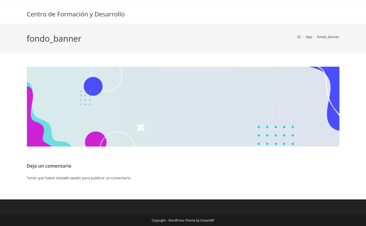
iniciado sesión (68, 177)
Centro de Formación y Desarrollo (76, 14)
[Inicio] (299, 36)
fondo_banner (328, 36)
